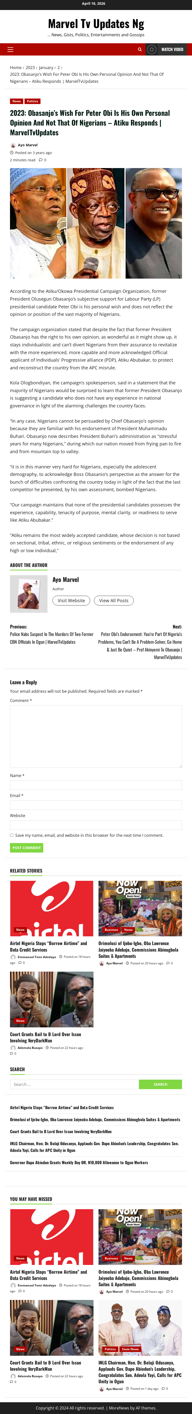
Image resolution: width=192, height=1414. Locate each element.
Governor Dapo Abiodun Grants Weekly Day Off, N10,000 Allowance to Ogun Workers (79, 1162)
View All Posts (113, 600)
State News (130, 1349)
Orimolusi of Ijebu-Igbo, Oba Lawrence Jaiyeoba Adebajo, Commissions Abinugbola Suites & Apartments (138, 949)
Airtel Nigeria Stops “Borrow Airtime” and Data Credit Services (48, 946)
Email (17, 795)
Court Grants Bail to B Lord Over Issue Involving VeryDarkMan (45, 1037)
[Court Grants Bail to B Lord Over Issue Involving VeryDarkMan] (52, 999)
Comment (21, 700)
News (16, 101)
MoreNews (119, 1408)
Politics (32, 101)
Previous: (53, 634)
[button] (10, 49)
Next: (139, 642)
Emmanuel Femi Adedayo (33, 957)
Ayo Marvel (24, 145)
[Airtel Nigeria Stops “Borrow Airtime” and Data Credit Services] (52, 909)
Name (17, 775)
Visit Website (71, 600)
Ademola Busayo (26, 1048)
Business (111, 930)
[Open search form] (140, 49)
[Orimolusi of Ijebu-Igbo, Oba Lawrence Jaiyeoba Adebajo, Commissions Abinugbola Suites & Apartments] (140, 909)
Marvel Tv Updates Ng (96, 23)
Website (17, 815)
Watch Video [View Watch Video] (164, 49)
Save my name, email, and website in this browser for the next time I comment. (89, 835)
